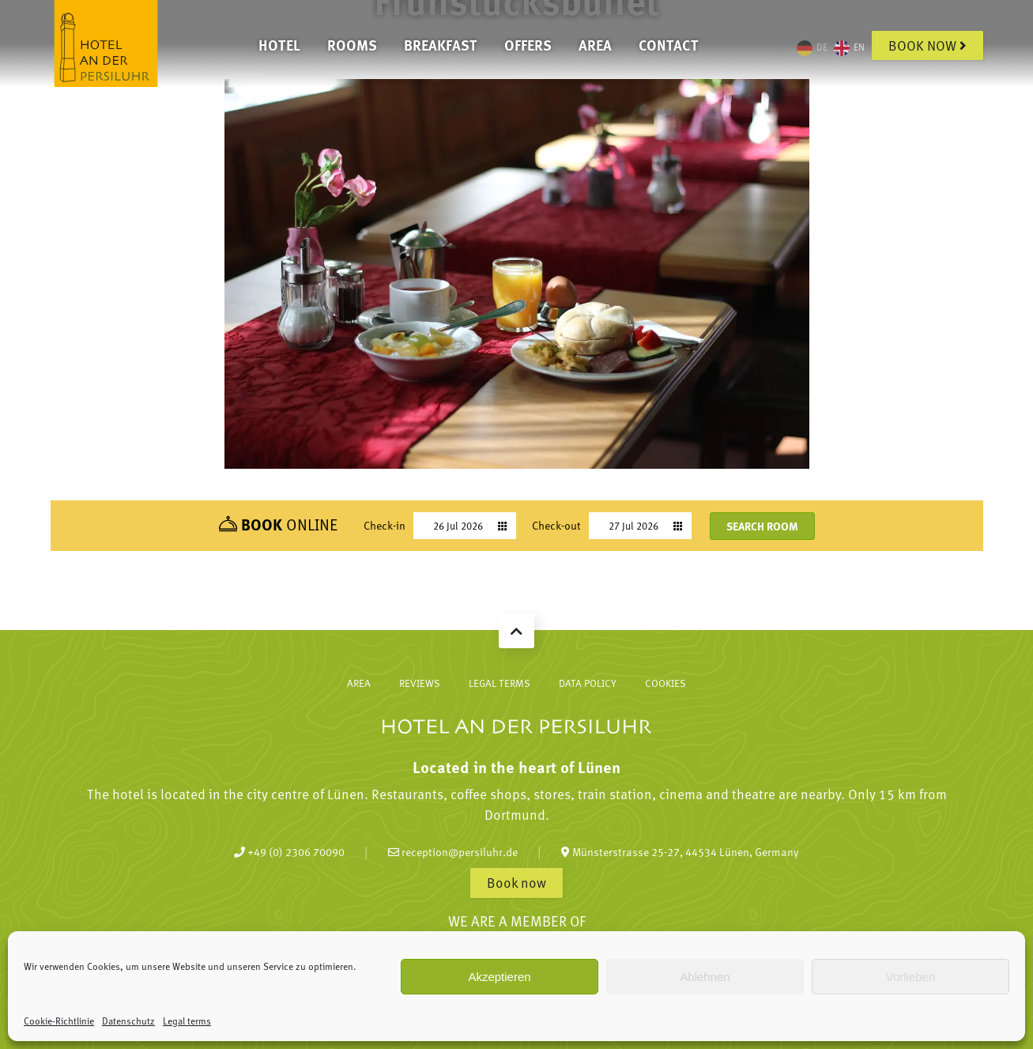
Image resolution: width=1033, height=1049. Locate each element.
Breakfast (440, 45)
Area (595, 45)
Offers (528, 45)
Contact (669, 45)
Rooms (352, 45)
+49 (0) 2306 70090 (289, 851)
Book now (927, 45)
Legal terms (187, 1020)
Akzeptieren (499, 976)
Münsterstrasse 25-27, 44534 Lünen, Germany (680, 851)
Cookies (665, 683)
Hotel (279, 45)
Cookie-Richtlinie (59, 1020)
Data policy (587, 683)
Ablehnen (705, 976)
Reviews (419, 683)
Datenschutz (128, 1020)
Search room (762, 526)
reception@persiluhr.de (453, 851)
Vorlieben (911, 976)
